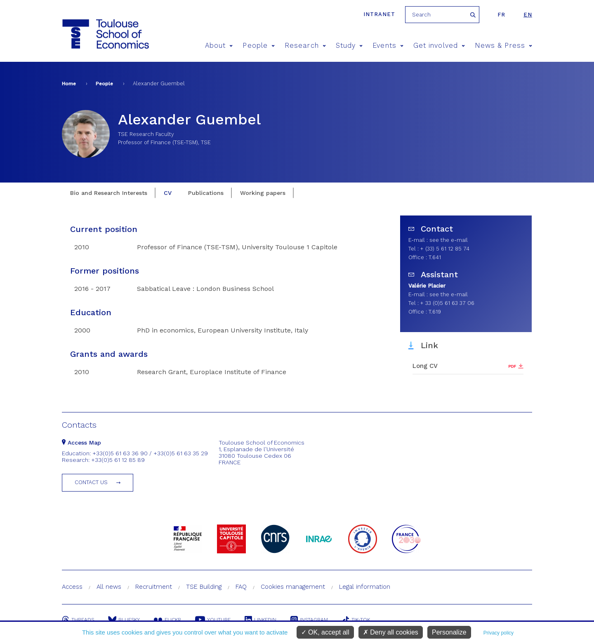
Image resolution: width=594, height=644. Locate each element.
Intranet (379, 14)
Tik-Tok (356, 619)
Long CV (425, 366)
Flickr (167, 620)
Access (72, 586)
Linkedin (260, 619)
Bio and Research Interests (108, 193)
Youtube (213, 619)
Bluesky (124, 619)
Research (305, 45)
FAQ (241, 586)
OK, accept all (325, 632)
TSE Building (204, 586)
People (259, 45)
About (219, 45)
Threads (78, 619)
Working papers (262, 193)
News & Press (503, 45)
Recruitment (153, 586)
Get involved (439, 45)
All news (109, 586)
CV (168, 193)
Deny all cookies (390, 632)
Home (69, 84)
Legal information (364, 586)
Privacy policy (498, 633)
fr (501, 15)
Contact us (91, 482)
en (527, 15)
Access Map (81, 442)
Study (349, 45)
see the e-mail (448, 240)
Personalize (449, 632)
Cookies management (293, 586)
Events (387, 45)
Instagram (309, 619)
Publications (206, 193)
